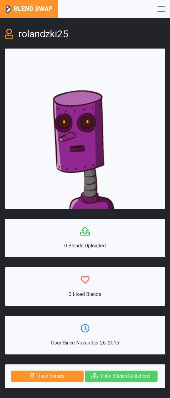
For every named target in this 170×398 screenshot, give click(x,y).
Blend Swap (29, 9)
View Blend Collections (121, 376)
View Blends (47, 376)
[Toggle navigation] (161, 9)
